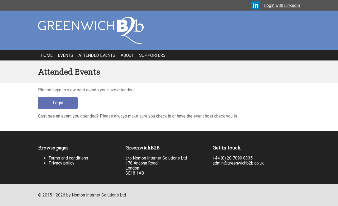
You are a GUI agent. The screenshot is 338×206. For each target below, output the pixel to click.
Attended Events (96, 55)
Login (58, 102)
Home (47, 55)
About (127, 55)
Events (65, 55)
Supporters (152, 55)
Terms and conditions (68, 158)
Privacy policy (61, 163)
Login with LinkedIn (282, 5)
